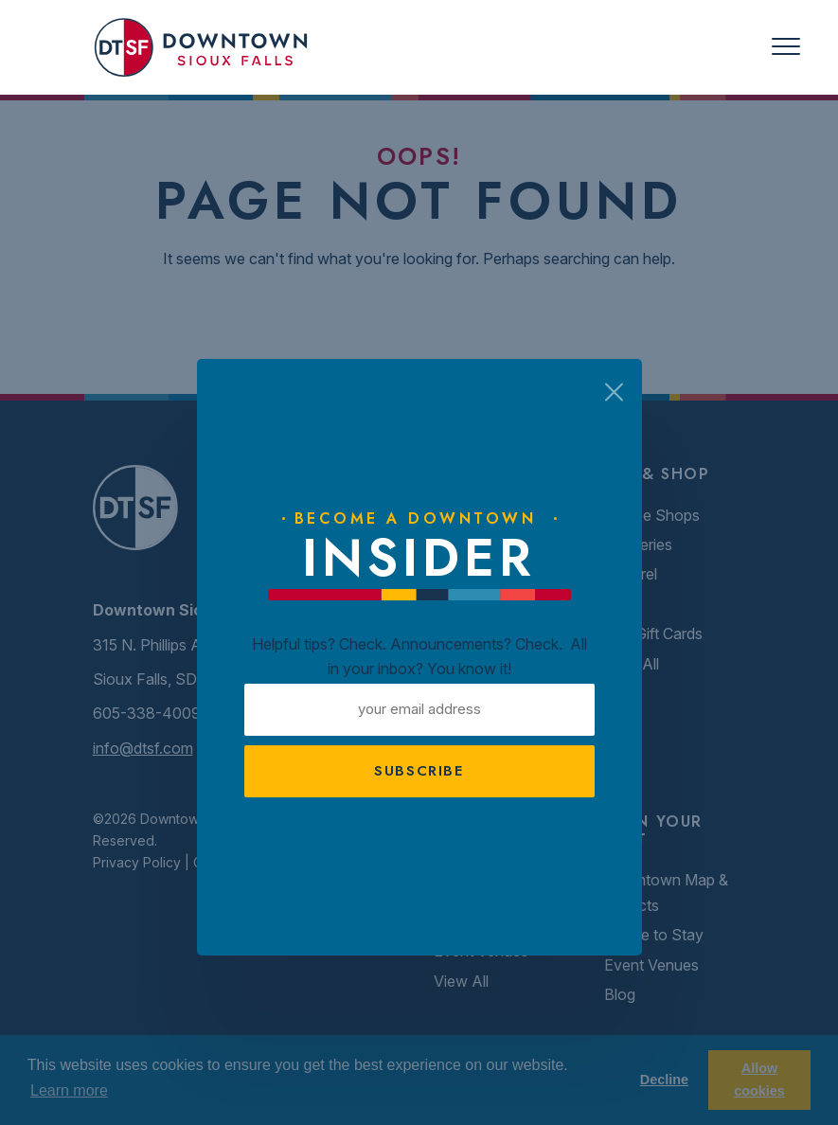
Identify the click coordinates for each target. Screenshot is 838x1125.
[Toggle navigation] (786, 47)
